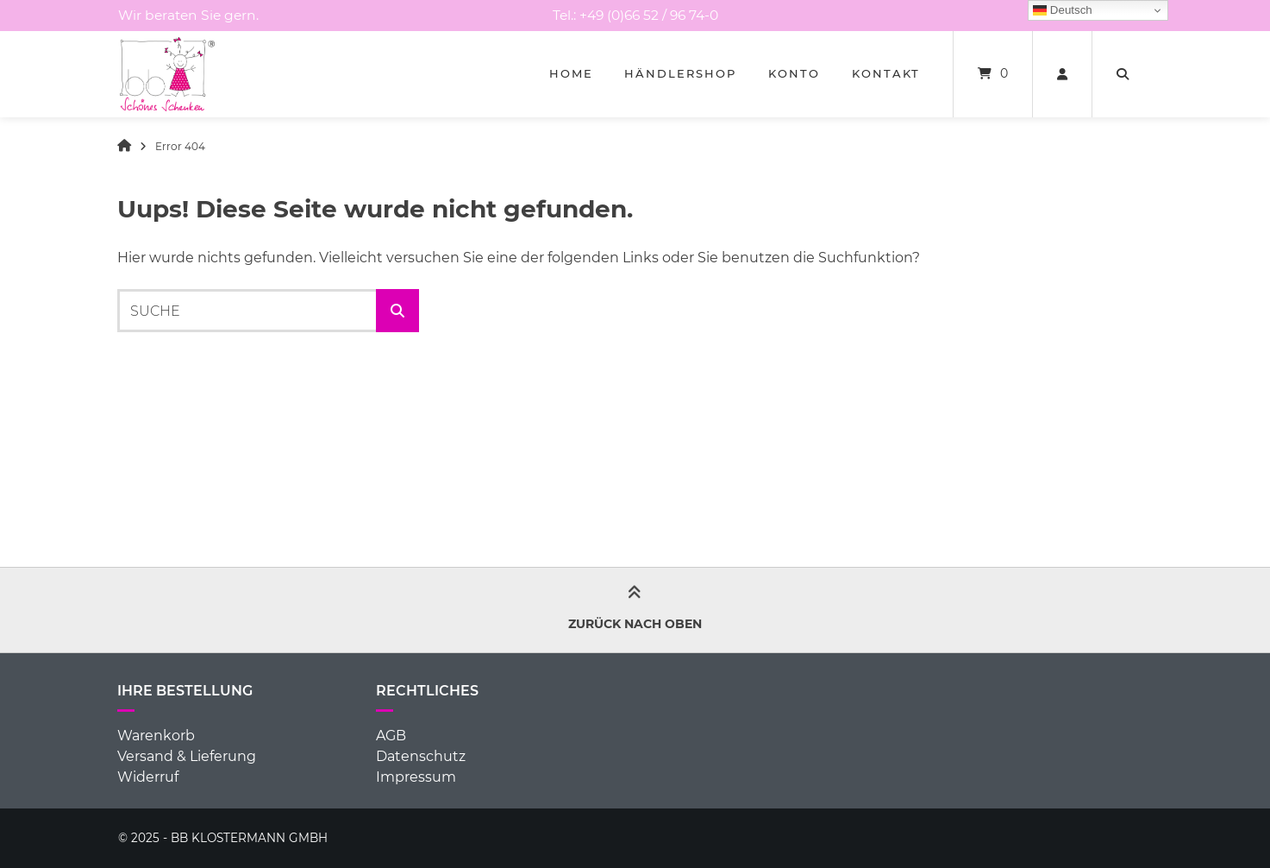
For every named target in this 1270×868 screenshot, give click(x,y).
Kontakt (886, 73)
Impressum (416, 777)
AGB (391, 735)
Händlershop (680, 73)
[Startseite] (167, 74)
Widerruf (147, 777)
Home (571, 73)
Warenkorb (156, 735)
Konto (794, 73)
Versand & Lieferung (186, 756)
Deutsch (1062, 10)
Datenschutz (421, 756)
